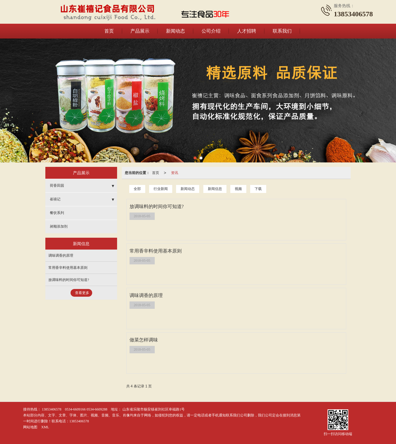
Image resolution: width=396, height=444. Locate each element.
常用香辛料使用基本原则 (67, 268)
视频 (238, 189)
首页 (109, 30)
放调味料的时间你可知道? (68, 280)
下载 (258, 189)
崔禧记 (55, 199)
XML (45, 427)
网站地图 (30, 427)
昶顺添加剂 (59, 226)
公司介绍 (211, 30)
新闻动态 (175, 30)
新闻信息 (215, 189)
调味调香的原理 (60, 255)
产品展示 (139, 30)
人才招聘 (246, 30)
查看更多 (82, 293)
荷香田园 (57, 185)
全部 (137, 189)
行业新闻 (161, 189)
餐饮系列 (57, 213)
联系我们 (282, 30)
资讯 (174, 173)
